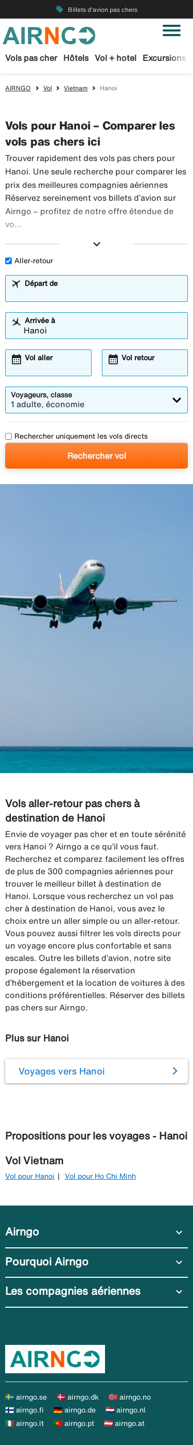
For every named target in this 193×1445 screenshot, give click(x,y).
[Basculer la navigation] (172, 30)
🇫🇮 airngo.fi (24, 1410)
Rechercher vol (96, 456)
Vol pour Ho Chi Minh (100, 1176)
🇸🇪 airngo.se (26, 1397)
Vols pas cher (31, 58)
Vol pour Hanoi (30, 1176)
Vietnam (75, 88)
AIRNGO (18, 88)
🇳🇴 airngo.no (130, 1397)
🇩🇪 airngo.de (75, 1410)
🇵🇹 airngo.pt (74, 1423)
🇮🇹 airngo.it (24, 1423)
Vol (47, 88)
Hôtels (76, 58)
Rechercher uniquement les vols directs (76, 436)
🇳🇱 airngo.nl (126, 1410)
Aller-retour (29, 260)
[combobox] (103, 293)
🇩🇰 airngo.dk (78, 1397)
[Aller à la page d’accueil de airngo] (49, 34)
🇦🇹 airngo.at (124, 1423)
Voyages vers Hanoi (62, 1070)
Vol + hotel (115, 58)
